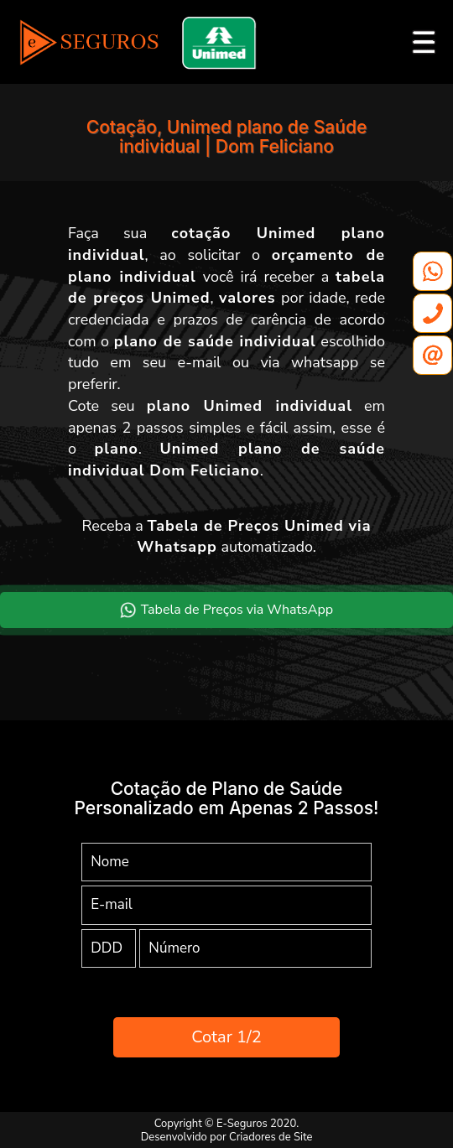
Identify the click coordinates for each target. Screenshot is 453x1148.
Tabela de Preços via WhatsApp (226, 609)
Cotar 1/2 (226, 1037)
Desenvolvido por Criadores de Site (227, 1137)
